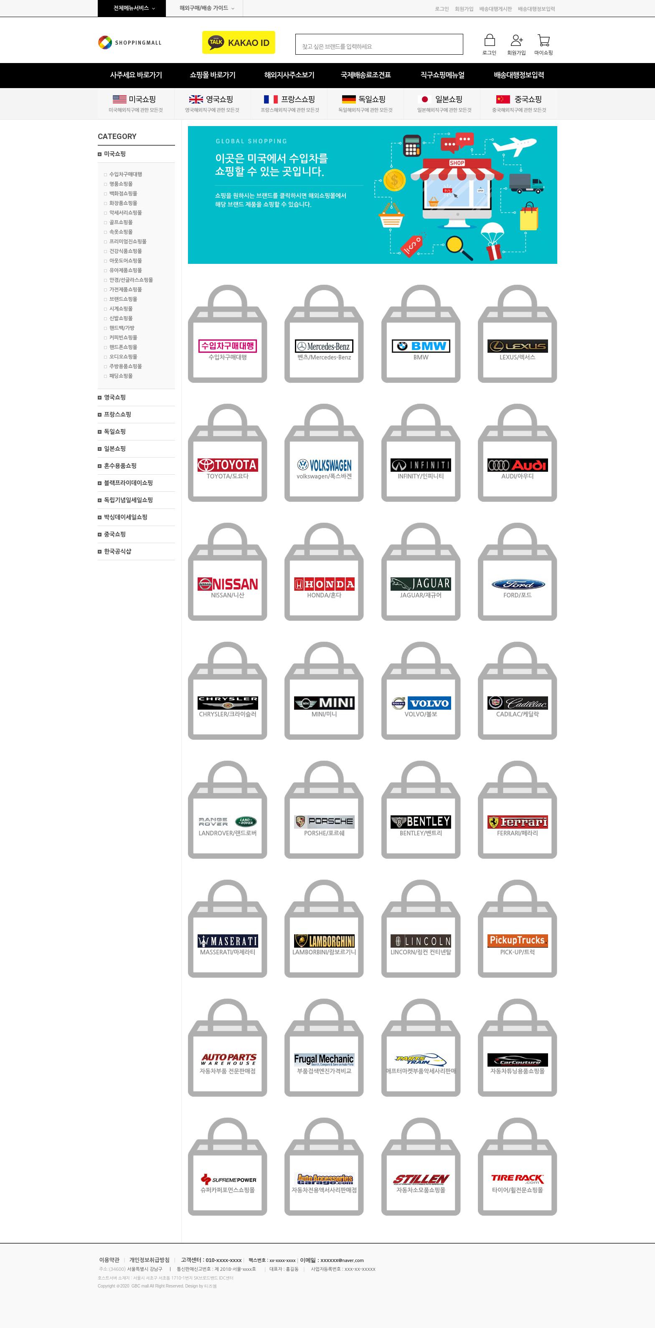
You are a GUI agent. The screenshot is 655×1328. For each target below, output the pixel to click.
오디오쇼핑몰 (123, 356)
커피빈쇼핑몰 (123, 337)
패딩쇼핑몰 (121, 376)
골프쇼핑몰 (121, 222)
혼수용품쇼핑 (120, 466)
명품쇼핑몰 (121, 184)
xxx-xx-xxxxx (360, 1269)
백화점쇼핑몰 (123, 193)
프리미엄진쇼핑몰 (128, 241)
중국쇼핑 (115, 534)
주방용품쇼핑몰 (125, 366)
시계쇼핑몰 (121, 308)
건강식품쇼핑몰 (125, 251)
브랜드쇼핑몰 (123, 299)
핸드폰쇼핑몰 (123, 347)
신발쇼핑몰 (121, 318)
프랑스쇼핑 (117, 414)
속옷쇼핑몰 (121, 232)
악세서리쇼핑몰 (125, 212)
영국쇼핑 (115, 397)
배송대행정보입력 (536, 9)
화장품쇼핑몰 (123, 203)
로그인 (442, 9)
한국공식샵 (117, 551)
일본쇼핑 (115, 449)
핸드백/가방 (122, 328)
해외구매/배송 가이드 (204, 8)
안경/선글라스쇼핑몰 (131, 280)
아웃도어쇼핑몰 (125, 260)
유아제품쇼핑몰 (125, 270)
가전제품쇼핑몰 (125, 289)
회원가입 (464, 9)
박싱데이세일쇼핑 (125, 517)
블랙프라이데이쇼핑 (128, 483)
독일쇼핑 (115, 432)
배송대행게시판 (496, 9)
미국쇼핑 (115, 154)
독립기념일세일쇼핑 (128, 500)
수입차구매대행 (125, 174)
